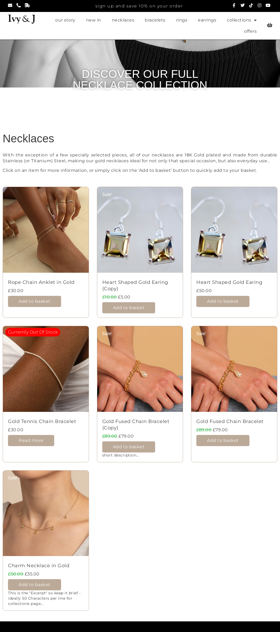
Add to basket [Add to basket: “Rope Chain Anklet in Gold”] (34, 301)
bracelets (155, 20)
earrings (207, 20)
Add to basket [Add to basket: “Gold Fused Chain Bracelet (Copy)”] (129, 446)
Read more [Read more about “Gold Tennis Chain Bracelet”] (31, 440)
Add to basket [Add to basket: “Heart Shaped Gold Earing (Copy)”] (129, 307)
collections (242, 20)
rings (182, 20)
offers (250, 31)
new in (93, 20)
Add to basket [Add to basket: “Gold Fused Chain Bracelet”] (223, 440)
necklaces (123, 20)
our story (65, 20)
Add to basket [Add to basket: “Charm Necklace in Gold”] (34, 584)
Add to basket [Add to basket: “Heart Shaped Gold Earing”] (223, 301)
